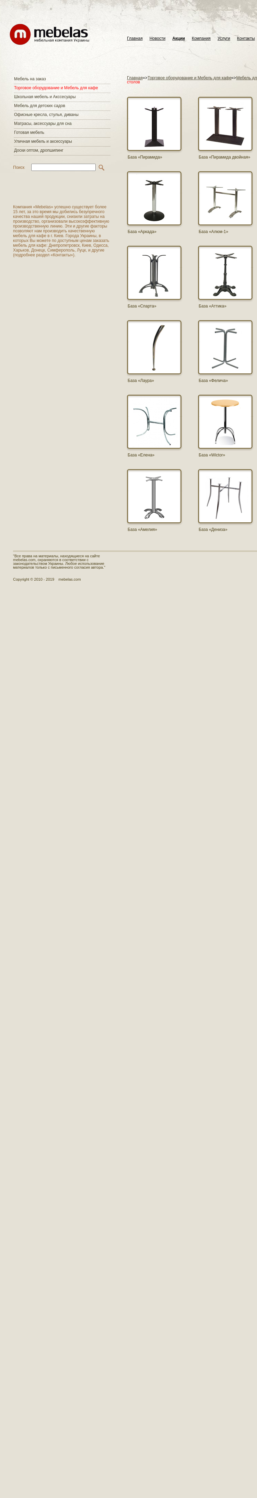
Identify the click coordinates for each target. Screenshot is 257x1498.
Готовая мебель (29, 132)
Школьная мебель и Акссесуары (45, 96)
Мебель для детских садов (39, 105)
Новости (157, 38)
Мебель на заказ (30, 79)
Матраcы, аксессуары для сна (43, 123)
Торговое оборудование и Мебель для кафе (56, 87)
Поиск (18, 167)
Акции (178, 38)
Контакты (246, 38)
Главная (135, 38)
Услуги (224, 38)
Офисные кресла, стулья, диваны (46, 114)
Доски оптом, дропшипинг (38, 150)
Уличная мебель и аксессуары (43, 141)
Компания (201, 38)
